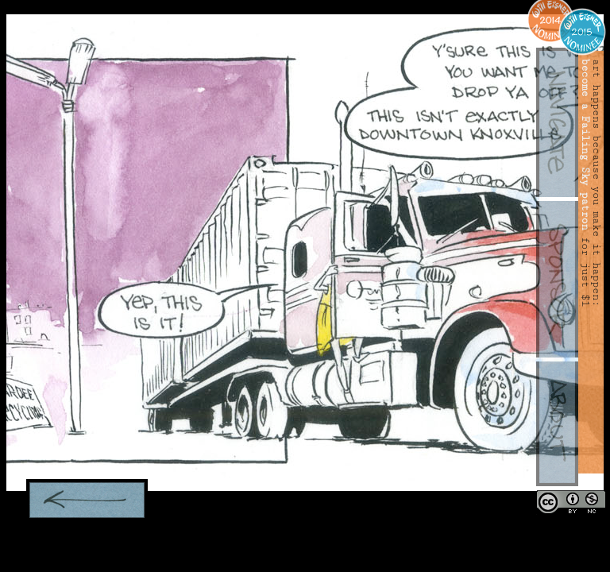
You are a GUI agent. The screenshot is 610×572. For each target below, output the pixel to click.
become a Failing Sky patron (585, 144)
